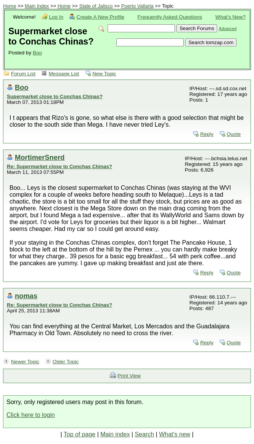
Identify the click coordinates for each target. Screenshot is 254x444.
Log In (56, 17)
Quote (234, 134)
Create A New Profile (100, 17)
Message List (64, 73)
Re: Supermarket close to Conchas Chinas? (59, 166)
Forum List (23, 73)
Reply (206, 134)
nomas (26, 296)
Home (9, 6)
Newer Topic (25, 361)
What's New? (230, 17)
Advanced (228, 29)
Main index (115, 434)
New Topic (104, 73)
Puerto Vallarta (137, 6)
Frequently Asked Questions (170, 17)
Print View (129, 376)
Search (144, 434)
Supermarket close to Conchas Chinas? (55, 96)
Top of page (79, 434)
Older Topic (65, 361)
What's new (174, 434)
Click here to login (30, 415)
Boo (37, 53)
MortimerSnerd (40, 157)
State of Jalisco (96, 6)
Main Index (37, 6)
